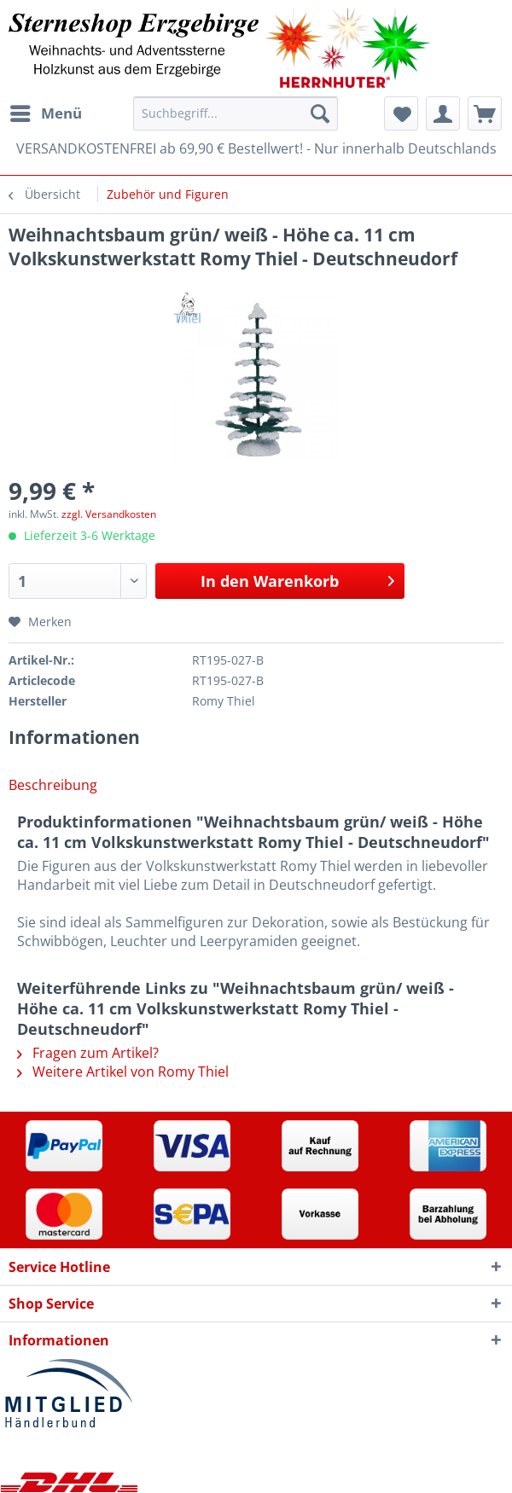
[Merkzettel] (401, 113)
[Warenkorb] (485, 113)
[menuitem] (45, 113)
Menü (46, 111)
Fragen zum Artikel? (88, 1052)
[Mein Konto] (443, 113)
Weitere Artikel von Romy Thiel (123, 1071)
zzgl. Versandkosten (108, 514)
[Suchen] (320, 113)
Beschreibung (53, 785)
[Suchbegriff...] (235, 113)
